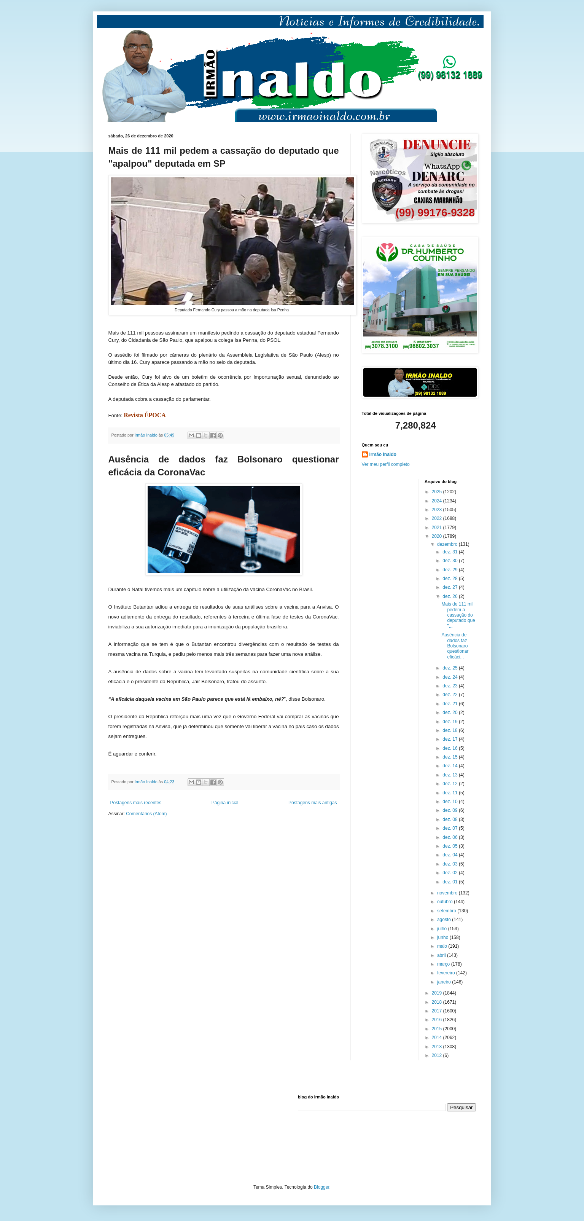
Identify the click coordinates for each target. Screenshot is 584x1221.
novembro (448, 893)
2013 (437, 1046)
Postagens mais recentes (136, 802)
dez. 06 (450, 837)
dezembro (448, 544)
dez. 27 (450, 587)
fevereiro (446, 973)
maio (442, 946)
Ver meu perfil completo (386, 464)
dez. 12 (450, 783)
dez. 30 (450, 560)
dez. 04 (450, 855)
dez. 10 (450, 801)
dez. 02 (450, 872)
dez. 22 (450, 694)
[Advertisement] (146, 1133)
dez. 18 (450, 730)
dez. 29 (450, 569)
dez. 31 (450, 552)
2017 (437, 1011)
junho (443, 937)
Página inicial (225, 802)
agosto (444, 919)
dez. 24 (450, 677)
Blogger (321, 1187)
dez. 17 (450, 739)
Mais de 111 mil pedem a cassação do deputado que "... (458, 615)
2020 (437, 536)
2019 (437, 993)
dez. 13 (450, 775)
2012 (437, 1055)
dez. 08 (450, 819)
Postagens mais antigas (312, 802)
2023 (437, 509)
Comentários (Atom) (146, 813)
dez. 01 (450, 882)
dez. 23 (450, 686)
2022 (437, 518)
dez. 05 (450, 846)
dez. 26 (450, 596)
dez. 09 (450, 810)
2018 (437, 1002)
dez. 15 (450, 757)
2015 (437, 1028)
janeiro (444, 982)
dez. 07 (450, 828)
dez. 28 (450, 578)
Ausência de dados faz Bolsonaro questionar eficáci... (454, 646)
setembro (447, 910)
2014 (437, 1037)
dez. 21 (450, 703)
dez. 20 (450, 712)
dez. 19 (450, 721)
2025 (437, 491)
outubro (445, 901)
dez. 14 (450, 765)
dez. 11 (450, 792)
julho (442, 928)
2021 (437, 527)
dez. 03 (450, 864)
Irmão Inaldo (382, 454)
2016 (437, 1019)
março (444, 964)
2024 (437, 501)
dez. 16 (450, 748)
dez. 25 (450, 668)
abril (442, 955)
